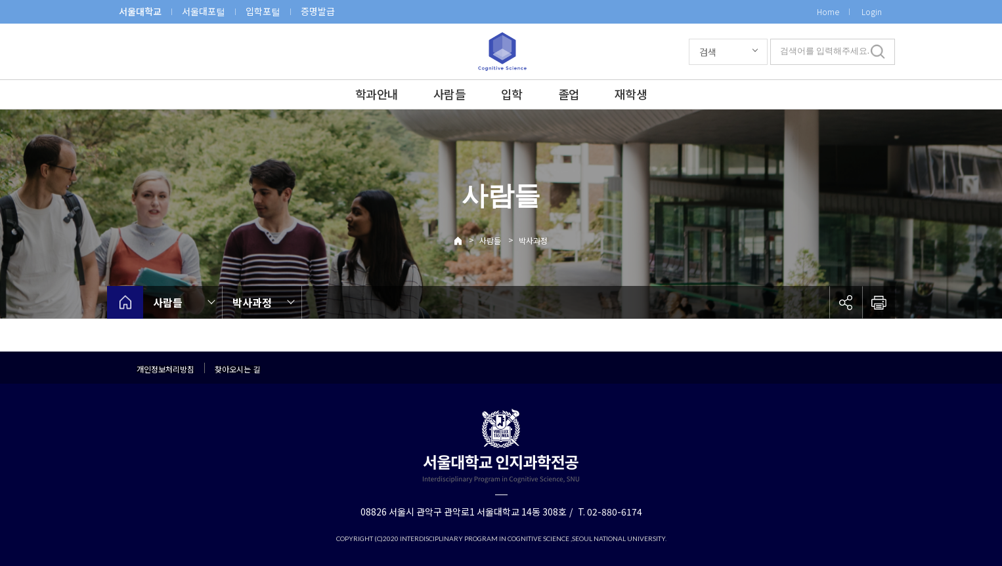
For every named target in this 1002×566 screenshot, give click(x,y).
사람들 (449, 93)
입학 (512, 93)
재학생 (631, 93)
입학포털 (263, 11)
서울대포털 (203, 11)
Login (871, 11)
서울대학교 (140, 11)
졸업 (569, 93)
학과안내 (376, 93)
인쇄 (878, 302)
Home (828, 11)
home (125, 302)
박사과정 (533, 240)
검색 (707, 51)
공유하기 (845, 302)
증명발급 (318, 11)
